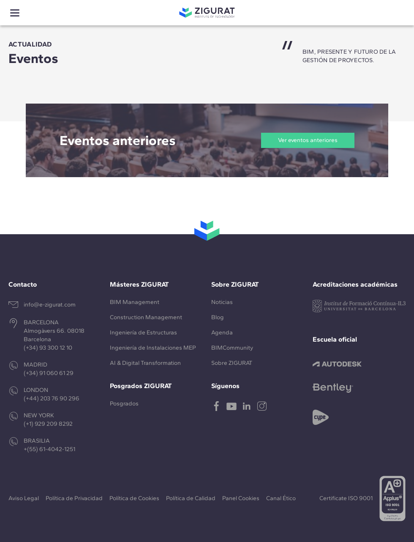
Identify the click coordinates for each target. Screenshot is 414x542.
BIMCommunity (232, 347)
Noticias (222, 302)
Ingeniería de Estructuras (143, 332)
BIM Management (134, 302)
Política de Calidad (190, 498)
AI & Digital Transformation (145, 363)
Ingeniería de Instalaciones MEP (153, 347)
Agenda (222, 332)
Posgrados (124, 403)
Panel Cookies (240, 498)
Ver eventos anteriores (308, 140)
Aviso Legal (23, 498)
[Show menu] (14, 13)
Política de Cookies (134, 498)
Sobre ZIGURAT (231, 363)
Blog (217, 317)
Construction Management (146, 317)
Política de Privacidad (74, 498)
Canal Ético (281, 498)
